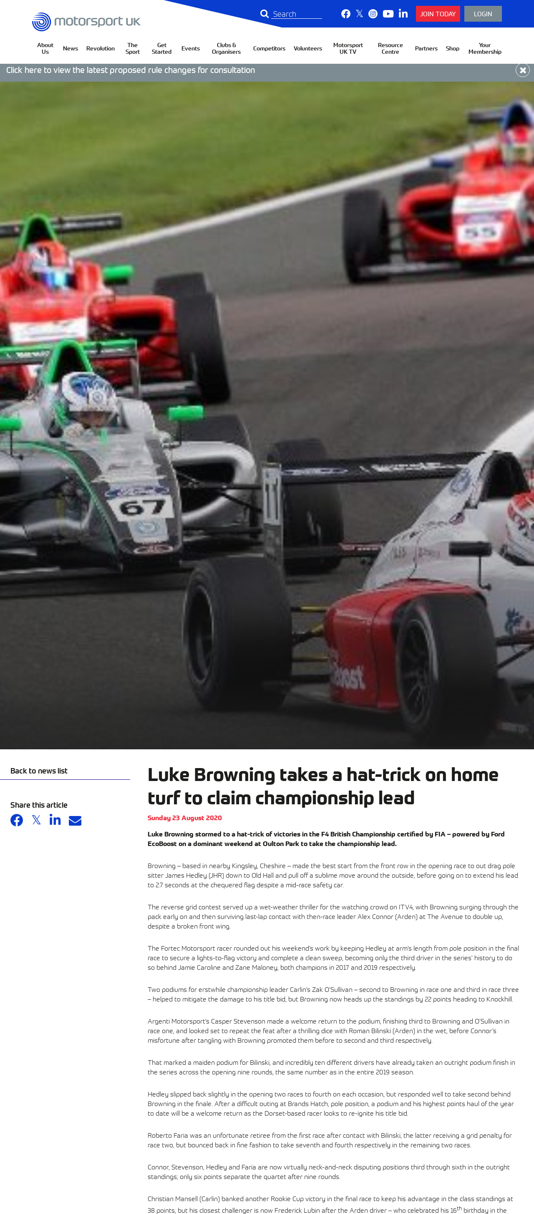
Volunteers (308, 48)
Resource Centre (390, 48)
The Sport (133, 48)
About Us (45, 48)
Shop (452, 48)
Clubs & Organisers (226, 48)
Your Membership (485, 48)
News (70, 48)
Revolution (100, 48)
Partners (426, 48)
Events (190, 48)
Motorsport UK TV (348, 48)
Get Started (161, 48)
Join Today (438, 14)
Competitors (269, 48)
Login (483, 14)
